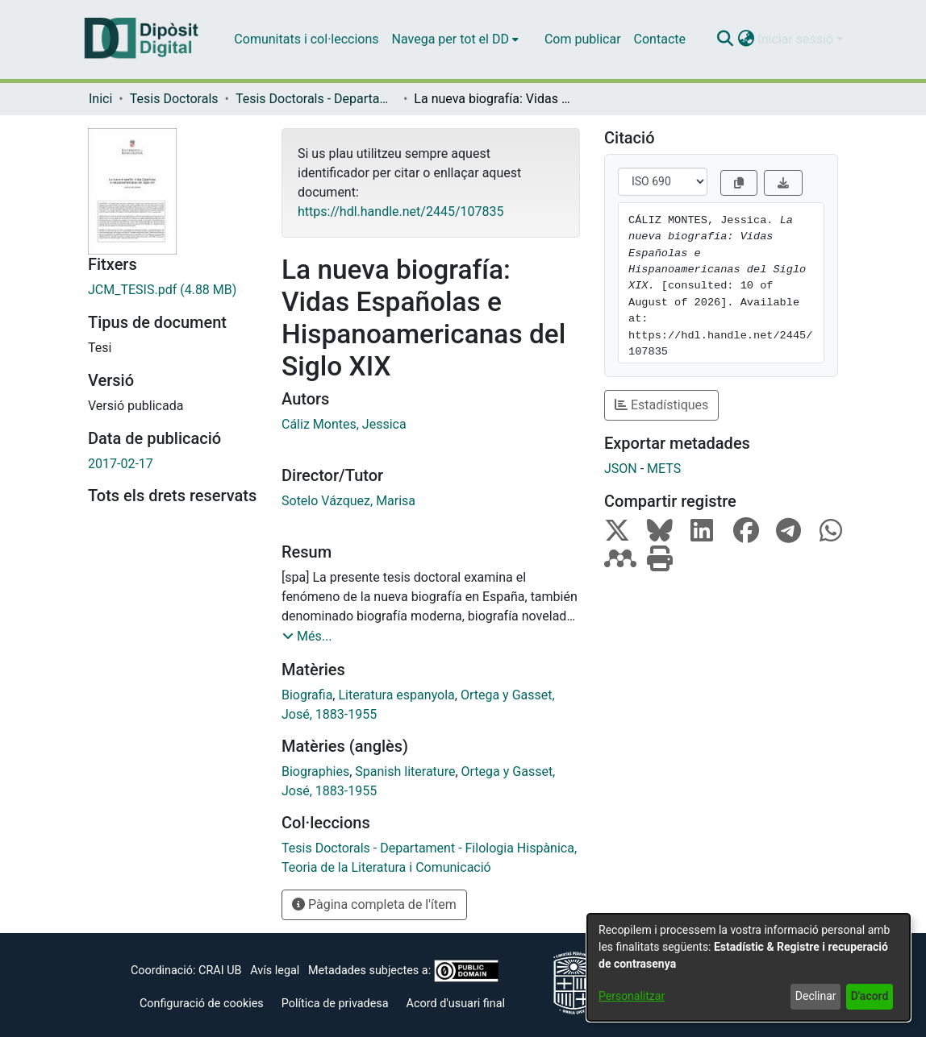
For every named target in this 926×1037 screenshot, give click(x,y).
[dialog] (748, 967)
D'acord (870, 995)
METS (664, 468)
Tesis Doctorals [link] (174, 98)
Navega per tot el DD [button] (450, 39)
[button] (725, 39)
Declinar (815, 995)
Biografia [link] (307, 695)
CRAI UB (219, 970)
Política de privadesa (335, 1003)
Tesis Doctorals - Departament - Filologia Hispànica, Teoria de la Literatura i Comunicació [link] (316, 98)
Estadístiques (661, 405)
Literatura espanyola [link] (396, 695)
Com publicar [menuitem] (582, 39)
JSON (620, 468)
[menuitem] (455, 39)
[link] (172, 290)
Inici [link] (100, 98)
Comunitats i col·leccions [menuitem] (306, 39)
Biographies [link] (315, 771)
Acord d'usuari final (456, 1003)
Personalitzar (632, 995)
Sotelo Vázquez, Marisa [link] (348, 500)
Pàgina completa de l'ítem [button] (374, 904)
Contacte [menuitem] (660, 39)
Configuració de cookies (202, 1003)
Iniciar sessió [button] (796, 39)
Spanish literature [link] (405, 771)
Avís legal (274, 970)
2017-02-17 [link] (120, 463)
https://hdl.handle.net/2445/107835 (400, 211)
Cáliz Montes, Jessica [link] (344, 424)
